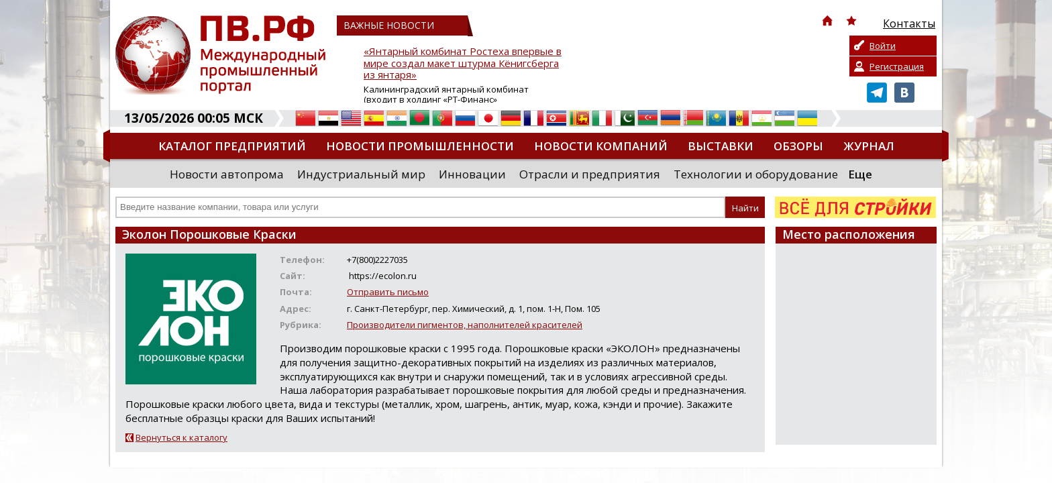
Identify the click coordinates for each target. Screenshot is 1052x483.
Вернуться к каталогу (181, 437)
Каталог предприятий (232, 146)
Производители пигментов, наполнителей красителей (464, 325)
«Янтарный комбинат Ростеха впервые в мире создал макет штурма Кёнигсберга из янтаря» (463, 63)
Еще (860, 174)
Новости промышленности (420, 146)
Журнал (868, 146)
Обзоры (798, 146)
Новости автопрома (227, 174)
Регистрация (897, 66)
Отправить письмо (388, 292)
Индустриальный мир (361, 174)
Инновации (472, 174)
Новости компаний (601, 146)
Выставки (720, 146)
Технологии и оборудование (756, 174)
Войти (883, 46)
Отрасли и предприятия (589, 174)
